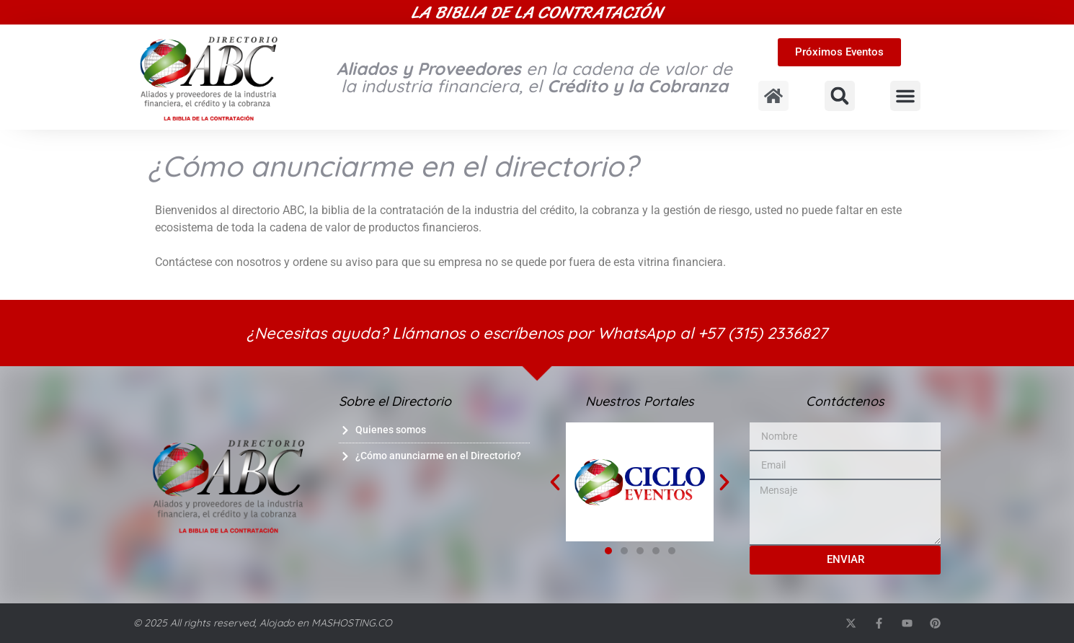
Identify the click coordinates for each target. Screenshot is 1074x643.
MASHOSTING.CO (351, 622)
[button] (840, 96)
